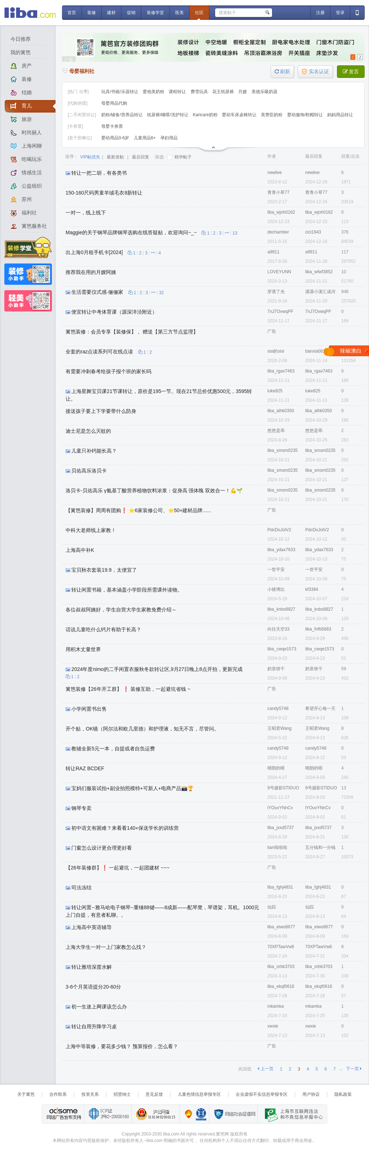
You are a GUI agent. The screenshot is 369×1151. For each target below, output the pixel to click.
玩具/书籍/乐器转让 (120, 91)
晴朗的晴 (276, 768)
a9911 (273, 251)
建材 (111, 12)
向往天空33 (278, 629)
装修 (91, 12)
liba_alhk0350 (280, 410)
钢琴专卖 (81, 808)
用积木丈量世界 (83, 649)
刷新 (282, 71)
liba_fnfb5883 (318, 629)
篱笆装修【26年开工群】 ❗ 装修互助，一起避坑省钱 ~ (128, 689)
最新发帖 (115, 157)
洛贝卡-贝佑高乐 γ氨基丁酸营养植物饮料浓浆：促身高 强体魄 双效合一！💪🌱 (154, 490)
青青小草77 (278, 192)
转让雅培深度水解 (91, 967)
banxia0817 (316, 351)
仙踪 (271, 907)
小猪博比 (276, 589)
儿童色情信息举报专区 (199, 1094)
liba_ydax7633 (281, 549)
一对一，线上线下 (86, 212)
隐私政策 (343, 1094)
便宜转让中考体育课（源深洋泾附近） (114, 312)
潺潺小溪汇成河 (320, 291)
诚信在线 (201, 1114)
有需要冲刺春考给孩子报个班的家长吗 (108, 371)
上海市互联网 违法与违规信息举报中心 (292, 1114)
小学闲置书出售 (89, 709)
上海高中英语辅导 (91, 927)
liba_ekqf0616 (280, 986)
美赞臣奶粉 (272, 114)
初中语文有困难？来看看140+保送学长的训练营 (125, 828)
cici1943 (313, 232)
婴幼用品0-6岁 (115, 137)
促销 (131, 12)
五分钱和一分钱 (320, 847)
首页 (71, 12)
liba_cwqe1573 (281, 648)
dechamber (278, 232)
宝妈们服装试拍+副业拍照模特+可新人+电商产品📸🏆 (132, 788)
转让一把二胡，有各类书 (99, 173)
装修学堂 (155, 12)
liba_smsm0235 (282, 450)
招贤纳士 (122, 1094)
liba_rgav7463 (280, 371)
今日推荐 (20, 39)
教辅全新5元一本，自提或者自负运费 (113, 748)
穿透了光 (276, 291)
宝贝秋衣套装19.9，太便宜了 (104, 570)
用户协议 (311, 1094)
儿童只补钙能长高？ (94, 451)
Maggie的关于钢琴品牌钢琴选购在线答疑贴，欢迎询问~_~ (131, 232)
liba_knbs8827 (281, 609)
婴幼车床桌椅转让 (240, 114)
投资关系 (90, 1094)
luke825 (275, 390)
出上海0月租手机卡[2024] (94, 252)
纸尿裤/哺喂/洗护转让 (168, 114)
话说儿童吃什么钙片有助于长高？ (103, 629)
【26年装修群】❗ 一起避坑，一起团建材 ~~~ (118, 868)
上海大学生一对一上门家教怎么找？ (106, 947)
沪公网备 (155, 1114)
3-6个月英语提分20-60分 (93, 987)
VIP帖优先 (90, 157)
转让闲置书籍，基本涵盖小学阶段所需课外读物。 (126, 590)
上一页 (265, 1068)
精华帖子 (179, 157)
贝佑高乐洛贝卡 (89, 471)
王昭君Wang (279, 728)
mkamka (275, 1006)
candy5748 (278, 708)
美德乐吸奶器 (264, 91)
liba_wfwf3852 (319, 271)
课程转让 (178, 91)
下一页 (353, 1068)
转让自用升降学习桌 (94, 1026)
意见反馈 (154, 1094)
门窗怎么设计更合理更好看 (101, 848)
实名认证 (315, 71)
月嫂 (243, 91)
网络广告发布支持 (63, 1114)
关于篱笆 (26, 1094)
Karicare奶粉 (206, 114)
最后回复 (140, 157)
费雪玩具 (200, 91)
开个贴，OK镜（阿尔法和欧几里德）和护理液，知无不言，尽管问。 (142, 729)
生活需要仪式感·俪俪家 (97, 292)
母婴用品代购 (114, 103)
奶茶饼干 (276, 668)
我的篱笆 (20, 52)
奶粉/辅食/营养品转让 (122, 114)
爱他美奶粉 (154, 91)
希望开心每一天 (320, 708)
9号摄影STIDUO (283, 787)
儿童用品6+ (145, 137)
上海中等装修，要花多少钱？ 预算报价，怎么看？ (122, 1046)
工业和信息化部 (107, 1114)
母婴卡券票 (112, 126)
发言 (351, 71)
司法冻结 (81, 887)
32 (161, 292)
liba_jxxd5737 (280, 827)
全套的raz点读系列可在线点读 (99, 351)
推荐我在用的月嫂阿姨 (91, 272)
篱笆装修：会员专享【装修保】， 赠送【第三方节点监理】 (132, 332)
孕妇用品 (169, 137)
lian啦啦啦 (277, 847)
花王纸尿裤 (223, 91)
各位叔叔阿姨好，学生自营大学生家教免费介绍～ (121, 609)
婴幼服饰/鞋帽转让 (305, 114)
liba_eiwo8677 (281, 926)
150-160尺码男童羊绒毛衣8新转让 (104, 193)
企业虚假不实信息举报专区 (262, 1094)
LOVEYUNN (279, 271)
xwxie (272, 1026)
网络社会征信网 (233, 1114)
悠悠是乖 (276, 430)
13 (234, 233)
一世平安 (276, 569)
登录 (340, 12)
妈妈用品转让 (340, 114)
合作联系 (58, 1094)
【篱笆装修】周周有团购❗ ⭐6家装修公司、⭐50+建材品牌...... (138, 510)
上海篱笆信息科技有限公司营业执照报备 (186, 1114)
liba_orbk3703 (280, 966)
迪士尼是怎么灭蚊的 (88, 431)
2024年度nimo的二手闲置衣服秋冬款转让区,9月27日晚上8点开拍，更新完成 (157, 669)
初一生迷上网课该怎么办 (99, 1007)
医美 (179, 12)
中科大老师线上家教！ (91, 530)
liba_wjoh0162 (281, 212)
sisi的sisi (275, 351)
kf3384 (311, 589)
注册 (320, 12)
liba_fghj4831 (280, 887)
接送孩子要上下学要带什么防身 (101, 411)
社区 (199, 12)
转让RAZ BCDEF (85, 768)
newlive (274, 172)
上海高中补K (80, 550)
